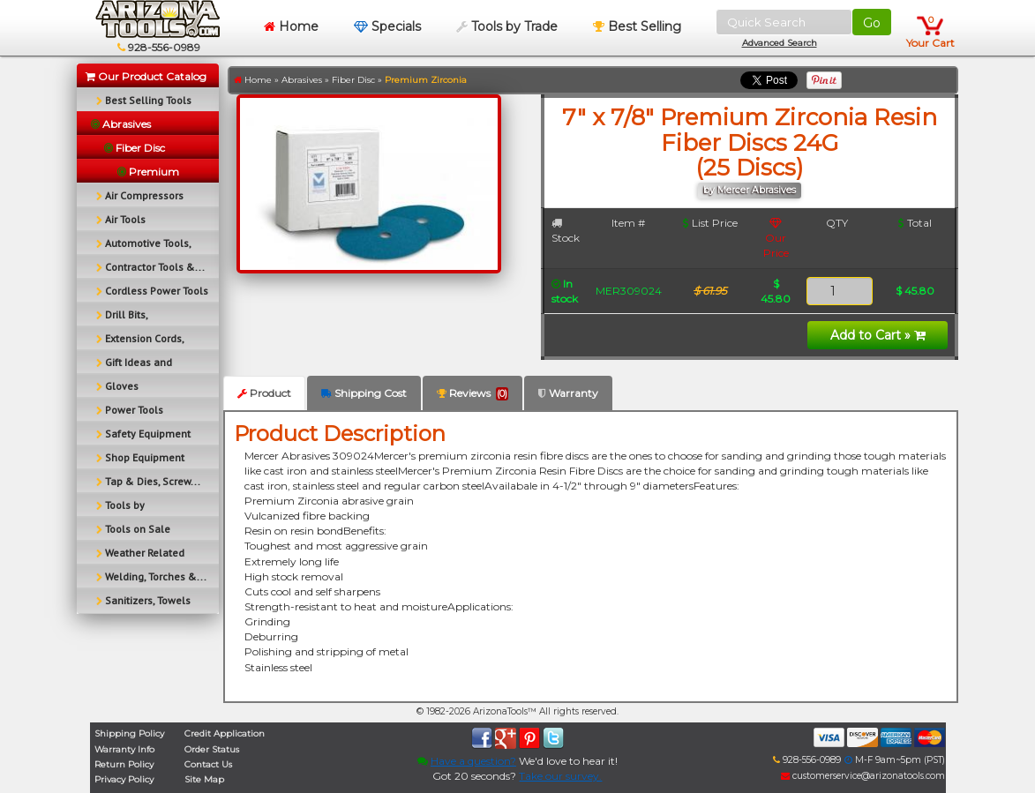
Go (872, 23)
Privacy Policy (124, 779)
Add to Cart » (878, 335)
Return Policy (124, 764)
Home (291, 26)
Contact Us (208, 764)
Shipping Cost (364, 393)
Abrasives (301, 80)
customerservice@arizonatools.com (863, 776)
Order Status (211, 749)
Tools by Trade (507, 26)
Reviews (472, 393)
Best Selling (637, 26)
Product (264, 393)
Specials (387, 26)
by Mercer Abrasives (749, 190)
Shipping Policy (129, 733)
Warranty (568, 393)
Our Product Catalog (146, 76)
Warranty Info (124, 749)
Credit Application (224, 733)
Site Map (204, 779)
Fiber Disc (353, 80)
